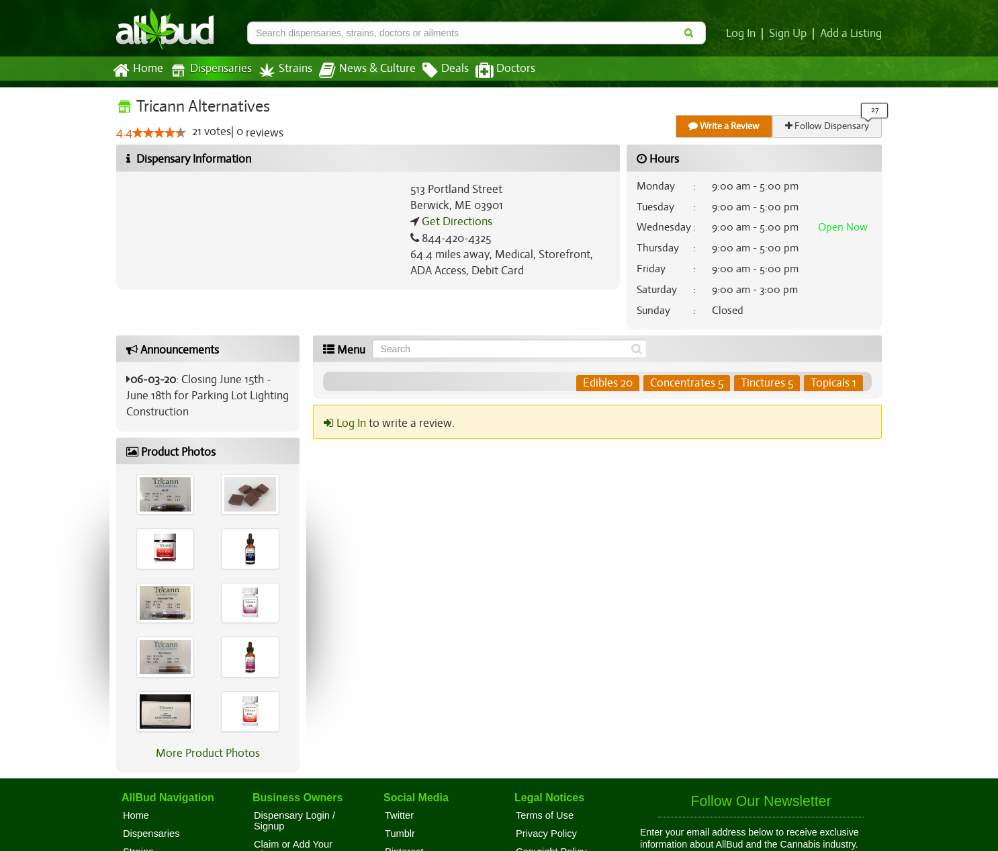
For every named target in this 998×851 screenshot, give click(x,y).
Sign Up (790, 33)
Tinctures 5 (767, 383)
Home (137, 70)
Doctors (494, 70)
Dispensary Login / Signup (294, 821)
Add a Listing (851, 33)
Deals (435, 70)
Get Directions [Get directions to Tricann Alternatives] (455, 222)
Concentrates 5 (687, 383)
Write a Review (724, 126)
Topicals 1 (833, 383)
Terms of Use (545, 815)
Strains (281, 70)
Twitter (399, 815)
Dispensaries (208, 70)
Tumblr (400, 833)
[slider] (158, 133)
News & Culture (360, 70)
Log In (743, 33)
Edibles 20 (608, 383)
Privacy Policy (546, 833)
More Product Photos (207, 753)
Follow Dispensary (828, 126)
